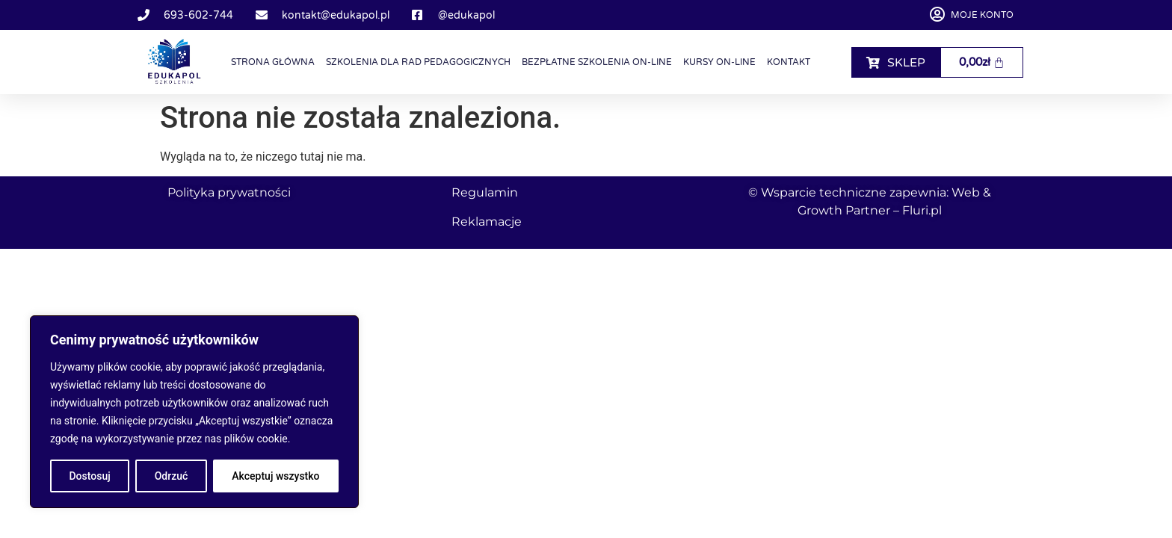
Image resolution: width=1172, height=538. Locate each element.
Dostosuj (89, 476)
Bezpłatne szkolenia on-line (597, 62)
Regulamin (484, 192)
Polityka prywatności (229, 192)
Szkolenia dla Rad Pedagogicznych (418, 62)
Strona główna (273, 62)
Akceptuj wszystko (275, 476)
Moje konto (982, 15)
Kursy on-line (719, 62)
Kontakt (788, 62)
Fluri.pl (922, 210)
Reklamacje (486, 221)
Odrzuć (171, 476)
